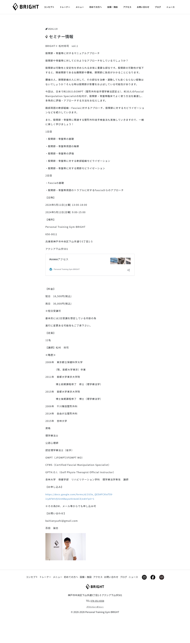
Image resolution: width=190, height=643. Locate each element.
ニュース (133, 601)
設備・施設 (86, 601)
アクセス (98, 601)
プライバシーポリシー (95, 631)
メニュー (57, 601)
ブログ (123, 601)
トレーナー (45, 601)
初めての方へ (71, 601)
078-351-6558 (97, 625)
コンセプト (32, 601)
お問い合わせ (111, 601)
